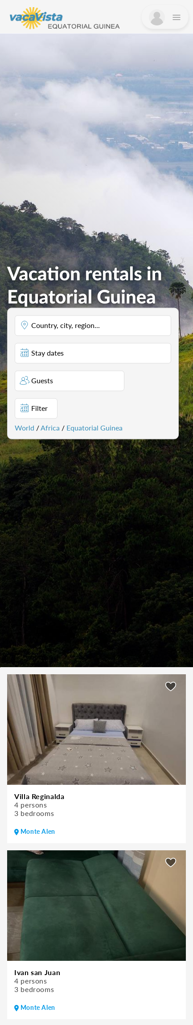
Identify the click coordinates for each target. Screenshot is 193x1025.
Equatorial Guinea (94, 427)
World (24, 427)
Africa (50, 427)
